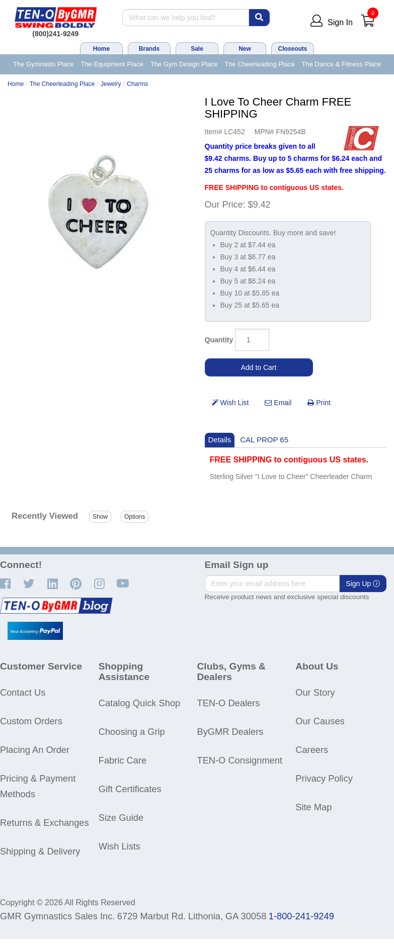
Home (101, 48)
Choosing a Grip (132, 731)
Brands (149, 48)
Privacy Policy (324, 778)
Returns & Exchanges (44, 822)
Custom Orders (31, 721)
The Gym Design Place (184, 64)
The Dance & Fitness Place (341, 64)
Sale (197, 48)
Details (219, 439)
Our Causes (319, 721)
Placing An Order (34, 749)
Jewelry (111, 83)
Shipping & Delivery (40, 851)
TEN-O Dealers (228, 703)
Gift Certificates (130, 789)
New (245, 48)
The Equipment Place (112, 64)
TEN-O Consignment (240, 760)
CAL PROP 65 (264, 439)
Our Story (315, 692)
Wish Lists (119, 846)
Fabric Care (122, 760)
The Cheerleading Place (259, 64)
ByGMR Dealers (230, 731)
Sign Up (363, 584)
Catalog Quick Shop (139, 703)
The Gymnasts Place (43, 64)
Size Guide (121, 817)
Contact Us (22, 692)
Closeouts (292, 48)
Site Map (313, 807)
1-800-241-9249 (301, 916)
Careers (311, 749)
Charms (137, 83)
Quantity (219, 340)
